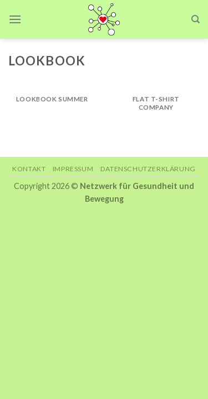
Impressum (73, 169)
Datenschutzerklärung (148, 169)
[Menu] (15, 19)
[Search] (195, 19)
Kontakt (28, 169)
